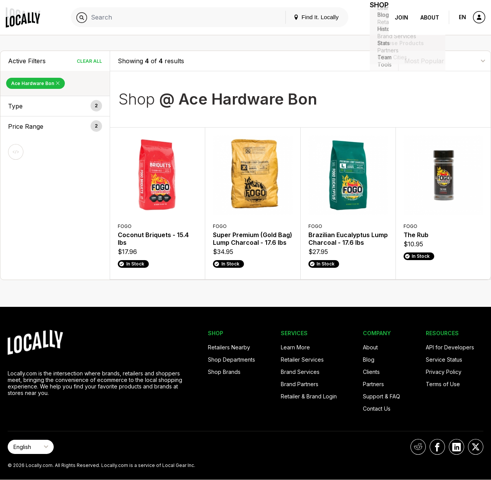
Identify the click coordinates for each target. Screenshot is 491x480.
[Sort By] (445, 60)
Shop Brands (224, 372)
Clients (371, 372)
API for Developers (450, 347)
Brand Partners (299, 384)
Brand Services (300, 372)
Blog (368, 359)
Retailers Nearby (229, 347)
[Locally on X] (475, 447)
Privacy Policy (443, 372)
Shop (374, 17)
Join (401, 17)
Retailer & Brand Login (309, 396)
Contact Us (376, 408)
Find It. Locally (307, 17)
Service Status (444, 359)
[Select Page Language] (31, 447)
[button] (55, 106)
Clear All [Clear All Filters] (89, 61)
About (429, 17)
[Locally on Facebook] (437, 447)
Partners (373, 384)
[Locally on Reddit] (418, 447)
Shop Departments (231, 359)
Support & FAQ (381, 396)
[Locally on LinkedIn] (456, 447)
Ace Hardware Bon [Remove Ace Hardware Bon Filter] (35, 83)
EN (462, 17)
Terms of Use (443, 384)
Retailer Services (302, 359)
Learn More (295, 347)
